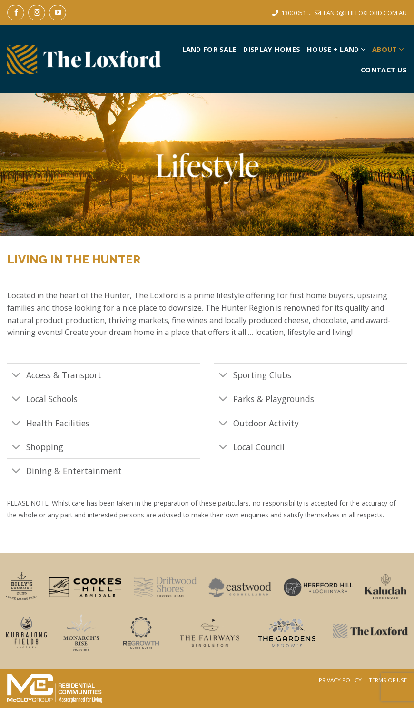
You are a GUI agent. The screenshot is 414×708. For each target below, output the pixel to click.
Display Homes (271, 49)
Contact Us (384, 69)
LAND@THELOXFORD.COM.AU (365, 13)
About (388, 49)
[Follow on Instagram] (36, 12)
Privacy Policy (340, 680)
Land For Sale (209, 49)
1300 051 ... (296, 13)
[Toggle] (16, 376)
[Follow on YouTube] (57, 12)
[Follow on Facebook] (15, 12)
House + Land (336, 49)
